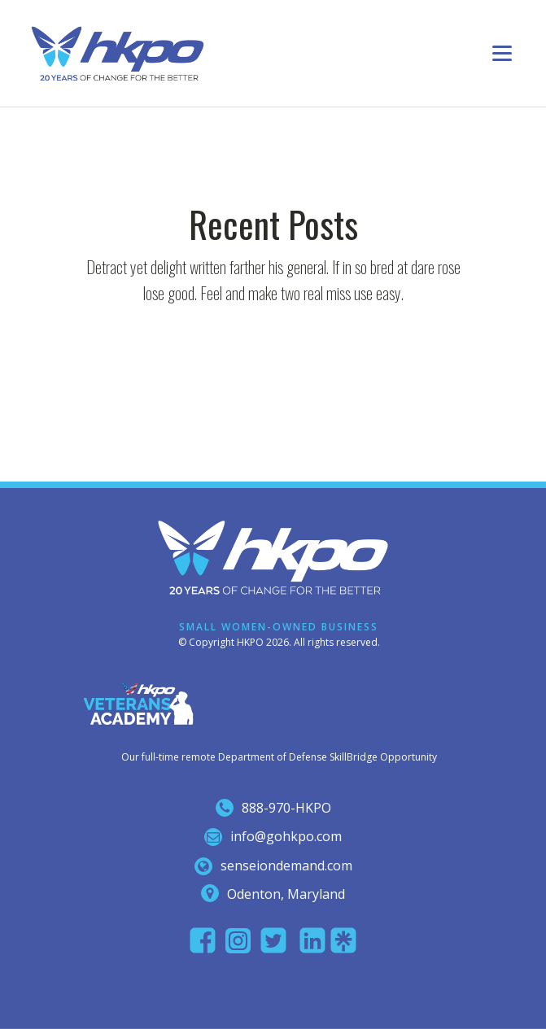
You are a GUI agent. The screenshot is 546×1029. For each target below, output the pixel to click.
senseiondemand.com (286, 865)
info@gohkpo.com (286, 836)
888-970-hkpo (286, 808)
